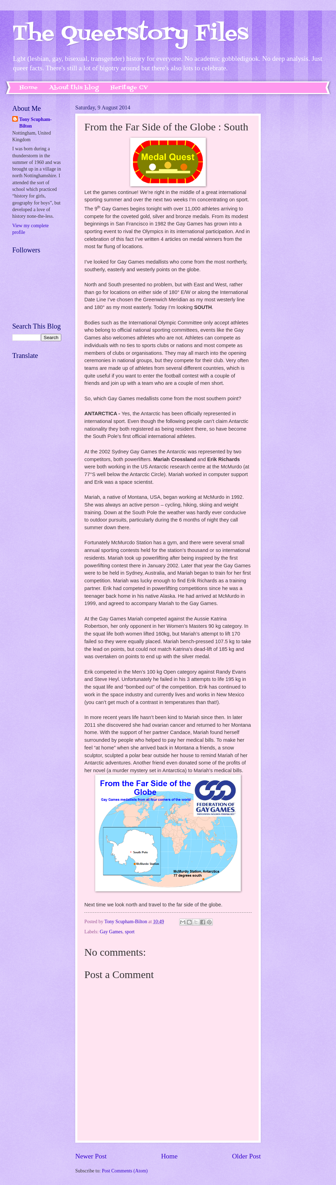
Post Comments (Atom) (125, 1170)
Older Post (246, 1156)
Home (28, 88)
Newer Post (91, 1156)
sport (130, 931)
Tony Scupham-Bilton (35, 123)
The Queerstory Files (130, 34)
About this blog (74, 88)
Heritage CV (129, 88)
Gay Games (111, 931)
